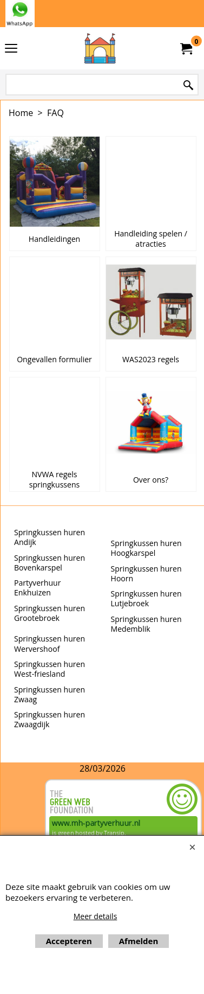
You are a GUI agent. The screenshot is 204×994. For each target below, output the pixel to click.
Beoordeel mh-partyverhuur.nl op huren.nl (21, 817)
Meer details (95, 916)
